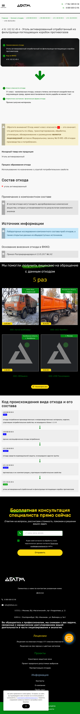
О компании (40, 685)
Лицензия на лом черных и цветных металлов (40, 646)
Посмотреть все (40, 387)
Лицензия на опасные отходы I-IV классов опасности (40, 642)
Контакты (40, 681)
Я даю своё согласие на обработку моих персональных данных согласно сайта (38, 543)
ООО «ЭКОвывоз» (20, 376)
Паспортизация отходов (40, 668)
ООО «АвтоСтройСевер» (20, 330)
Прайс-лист (40, 690)
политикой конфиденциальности (27, 698)
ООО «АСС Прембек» (59, 330)
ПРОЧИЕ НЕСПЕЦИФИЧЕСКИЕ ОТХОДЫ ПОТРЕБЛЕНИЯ (21, 439)
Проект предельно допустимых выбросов (40, 663)
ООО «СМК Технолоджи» (59, 376)
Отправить (40, 552)
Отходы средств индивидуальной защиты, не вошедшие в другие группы (31, 456)
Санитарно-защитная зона (40, 659)
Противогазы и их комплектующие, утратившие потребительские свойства (32, 472)
